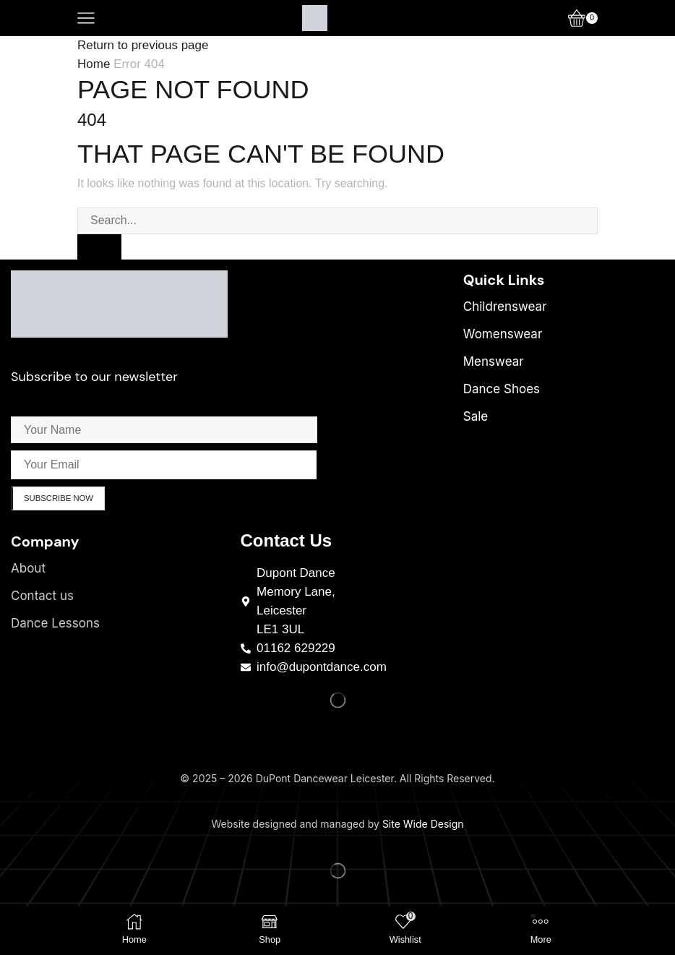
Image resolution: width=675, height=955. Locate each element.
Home (93, 64)
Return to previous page (142, 45)
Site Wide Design (423, 826)
